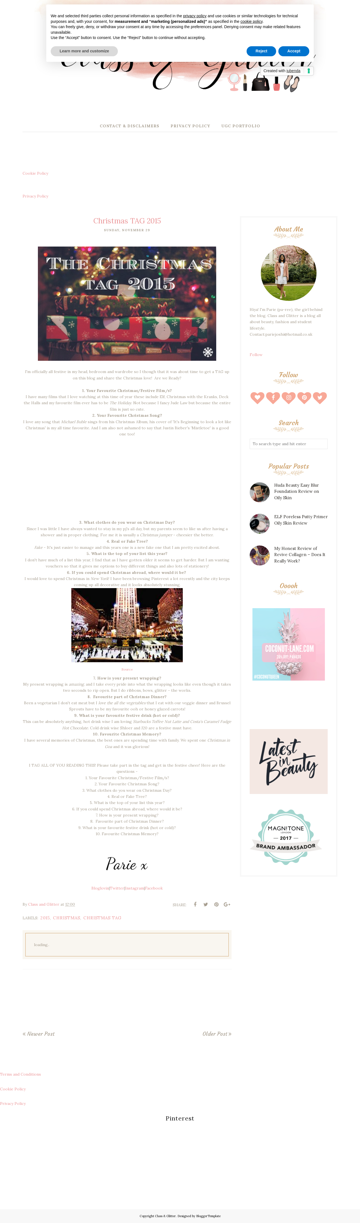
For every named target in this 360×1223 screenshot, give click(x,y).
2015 (45, 917)
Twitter (117, 888)
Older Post (215, 1033)
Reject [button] (261, 51)
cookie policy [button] (251, 21)
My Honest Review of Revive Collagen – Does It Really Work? (299, 555)
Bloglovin (100, 888)
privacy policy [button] (194, 16)
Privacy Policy (35, 196)
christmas (66, 917)
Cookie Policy (35, 173)
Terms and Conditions (20, 1074)
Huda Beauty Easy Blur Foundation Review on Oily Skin (296, 491)
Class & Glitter (165, 1216)
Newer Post (40, 1033)
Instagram (134, 888)
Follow (256, 354)
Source (127, 669)
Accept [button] (293, 51)
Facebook (154, 888)
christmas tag (102, 917)
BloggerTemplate (208, 1216)
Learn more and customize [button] (84, 51)
